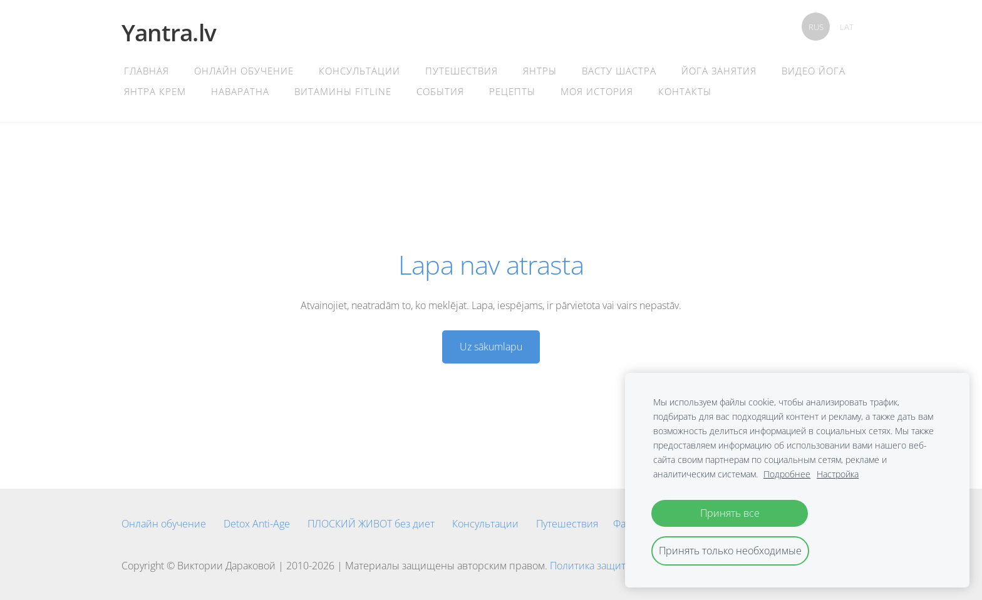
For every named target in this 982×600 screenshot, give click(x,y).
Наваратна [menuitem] (240, 91)
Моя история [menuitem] (597, 91)
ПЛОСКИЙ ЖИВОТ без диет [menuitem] (371, 524)
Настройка (838, 474)
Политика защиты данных (610, 565)
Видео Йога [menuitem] (813, 70)
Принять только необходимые (730, 550)
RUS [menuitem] (816, 27)
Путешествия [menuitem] (461, 70)
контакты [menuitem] (684, 91)
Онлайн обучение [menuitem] (244, 70)
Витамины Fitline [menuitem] (342, 91)
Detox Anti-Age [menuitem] (257, 524)
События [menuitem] (440, 91)
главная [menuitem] (146, 70)
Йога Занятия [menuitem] (719, 70)
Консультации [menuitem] (359, 70)
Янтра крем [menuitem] (155, 91)
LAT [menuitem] (847, 27)
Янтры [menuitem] (540, 70)
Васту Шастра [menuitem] (619, 70)
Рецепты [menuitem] (512, 91)
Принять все (730, 513)
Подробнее (786, 474)
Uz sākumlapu (491, 346)
